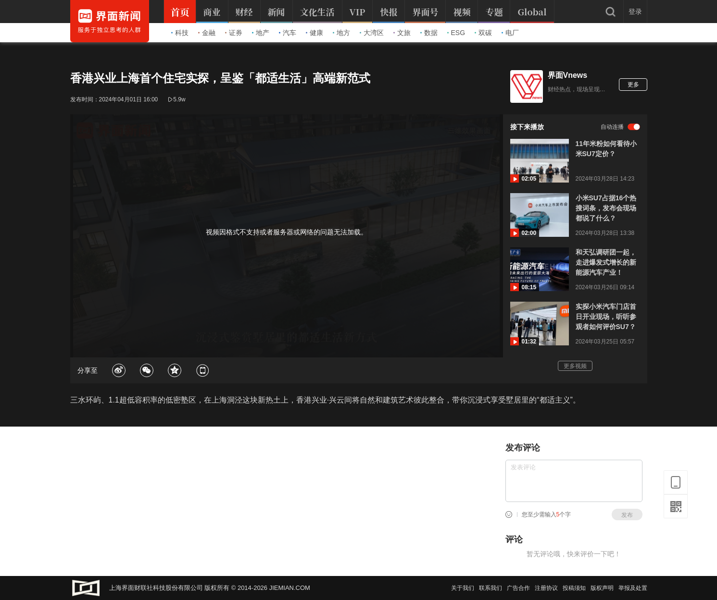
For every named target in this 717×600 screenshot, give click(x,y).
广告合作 (518, 588)
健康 (314, 33)
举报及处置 (632, 588)
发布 (627, 515)
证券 (233, 33)
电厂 (510, 33)
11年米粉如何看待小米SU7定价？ (606, 149)
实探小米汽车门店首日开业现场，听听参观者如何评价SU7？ (606, 317)
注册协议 (546, 588)
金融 (206, 33)
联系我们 (490, 588)
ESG (456, 33)
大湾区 (372, 33)
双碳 (483, 33)
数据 (429, 33)
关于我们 (462, 588)
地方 (341, 33)
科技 (180, 33)
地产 (260, 33)
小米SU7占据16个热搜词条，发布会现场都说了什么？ (606, 208)
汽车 (287, 33)
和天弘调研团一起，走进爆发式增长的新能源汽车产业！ (606, 262)
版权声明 (602, 588)
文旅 (402, 33)
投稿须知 (574, 588)
